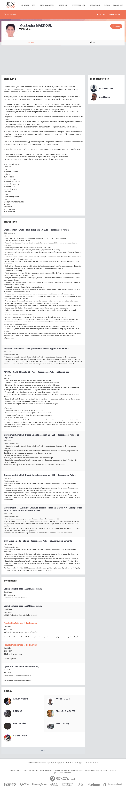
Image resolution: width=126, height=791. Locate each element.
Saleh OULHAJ (62, 723)
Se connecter (114, 14)
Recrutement (40, 770)
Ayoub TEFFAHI (63, 698)
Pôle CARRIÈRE (19, 723)
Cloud (107, 5)
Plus (43, 750)
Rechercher (11, 14)
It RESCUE (17, 711)
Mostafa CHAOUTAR (65, 711)
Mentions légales (90, 770)
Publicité (32, 770)
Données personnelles (59, 770)
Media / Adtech (47, 5)
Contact (25, 770)
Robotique (95, 5)
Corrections (112, 770)
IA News (25, 5)
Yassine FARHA (20, 735)
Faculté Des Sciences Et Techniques (20, 623)
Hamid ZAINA (104, 97)
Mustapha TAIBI (106, 88)
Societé (48, 770)
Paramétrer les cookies (75, 770)
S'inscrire (101, 14)
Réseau (93, 42)
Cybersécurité (78, 5)
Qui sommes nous (16, 770)
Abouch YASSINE (20, 698)
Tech (34, 5)
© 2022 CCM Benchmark (63, 773)
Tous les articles (102, 770)
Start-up (63, 5)
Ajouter (117, 26)
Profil (31, 42)
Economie (118, 5)
